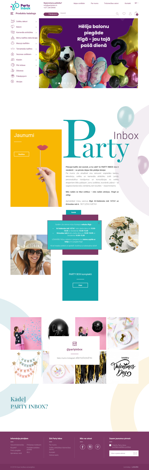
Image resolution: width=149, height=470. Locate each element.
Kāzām (16, 59)
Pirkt (80, 285)
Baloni (16, 27)
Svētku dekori (19, 21)
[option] (88, 53)
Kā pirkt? (13, 448)
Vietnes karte (53, 455)
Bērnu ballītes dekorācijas (24, 37)
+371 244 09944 (49, 8)
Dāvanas (17, 70)
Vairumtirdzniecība (17, 445)
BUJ (28, 452)
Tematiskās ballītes (21, 49)
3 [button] (62, 83)
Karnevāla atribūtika (22, 32)
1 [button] (56, 83)
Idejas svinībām (79, 3)
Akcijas (16, 81)
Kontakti (128, 3)
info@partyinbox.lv (50, 5)
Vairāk (73, 212)
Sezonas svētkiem (21, 54)
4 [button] (65, 83)
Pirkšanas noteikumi (34, 445)
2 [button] (59, 83)
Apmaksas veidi (16, 453)
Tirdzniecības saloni (111, 3)
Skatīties (21, 154)
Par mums (94, 3)
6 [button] (71, 83)
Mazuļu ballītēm (20, 43)
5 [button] (68, 83)
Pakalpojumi (53, 14)
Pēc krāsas (18, 65)
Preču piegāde (15, 450)
